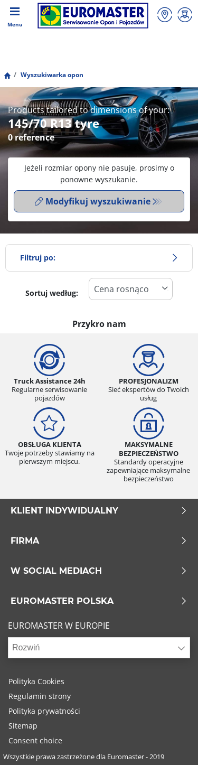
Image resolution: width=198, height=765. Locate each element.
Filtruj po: (99, 258)
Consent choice (35, 740)
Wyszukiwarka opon (51, 74)
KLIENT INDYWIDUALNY (99, 511)
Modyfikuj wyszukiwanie (92, 201)
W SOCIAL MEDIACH (99, 571)
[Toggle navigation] (15, 16)
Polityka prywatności (44, 711)
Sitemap (22, 726)
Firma (99, 541)
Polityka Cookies (36, 681)
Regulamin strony (39, 696)
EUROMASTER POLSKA (99, 601)
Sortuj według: (51, 293)
